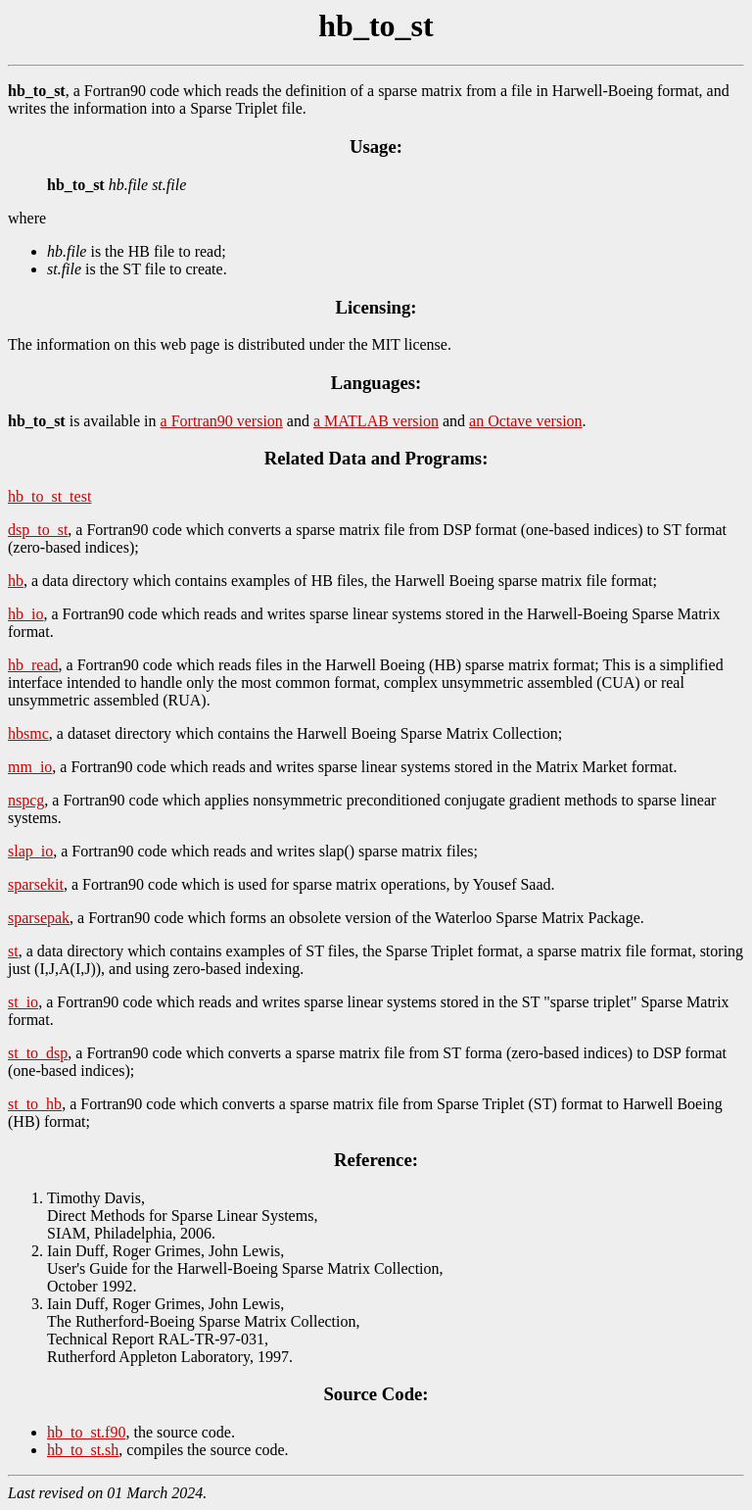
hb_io (25, 614)
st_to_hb (35, 1104)
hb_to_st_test (49, 496)
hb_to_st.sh (82, 1449)
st (13, 951)
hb (16, 580)
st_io (23, 1002)
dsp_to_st (38, 529)
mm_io (30, 766)
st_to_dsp (38, 1053)
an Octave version (526, 421)
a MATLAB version (376, 421)
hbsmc (28, 733)
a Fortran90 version (222, 421)
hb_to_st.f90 (86, 1432)
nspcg (26, 800)
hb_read (33, 665)
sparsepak (39, 917)
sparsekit (36, 884)
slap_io (30, 851)
